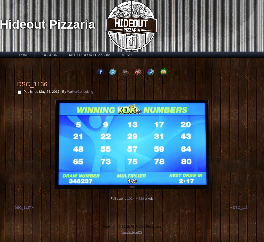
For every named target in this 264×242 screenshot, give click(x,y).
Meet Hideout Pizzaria (89, 55)
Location (48, 55)
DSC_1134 (241, 208)
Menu (127, 55)
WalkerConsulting (80, 92)
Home (24, 55)
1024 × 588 (135, 199)
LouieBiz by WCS (132, 232)
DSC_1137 (22, 208)
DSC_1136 (32, 84)
